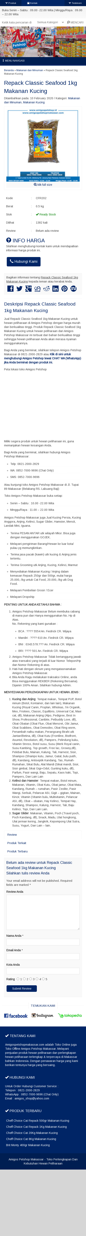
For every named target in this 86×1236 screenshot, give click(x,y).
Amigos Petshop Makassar (26, 1159)
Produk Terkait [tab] (16, 843)
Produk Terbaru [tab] (17, 851)
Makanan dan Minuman (29, 70)
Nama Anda (13, 935)
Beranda (9, 70)
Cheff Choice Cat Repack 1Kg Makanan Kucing (36, 1126)
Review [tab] (12, 834)
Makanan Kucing (34, 102)
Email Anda (13, 950)
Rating (10, 979)
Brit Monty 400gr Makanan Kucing (28, 1145)
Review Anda (14, 891)
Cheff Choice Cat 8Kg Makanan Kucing (31, 1139)
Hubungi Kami (23, 261)
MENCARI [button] (75, 22)
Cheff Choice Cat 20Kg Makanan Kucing (32, 1132)
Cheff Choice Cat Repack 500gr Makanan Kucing (37, 1120)
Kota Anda (13, 964)
